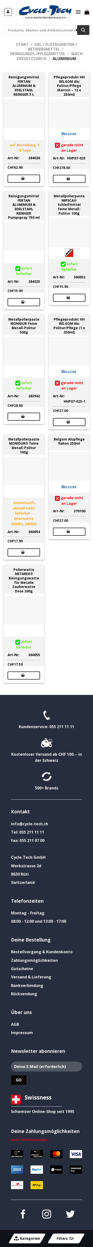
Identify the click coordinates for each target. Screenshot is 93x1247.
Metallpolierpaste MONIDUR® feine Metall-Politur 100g (23, 445)
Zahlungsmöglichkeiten (34, 960)
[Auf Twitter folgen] (70, 1215)
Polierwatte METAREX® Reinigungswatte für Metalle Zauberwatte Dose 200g (24, 580)
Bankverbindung (27, 985)
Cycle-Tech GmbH (28, 857)
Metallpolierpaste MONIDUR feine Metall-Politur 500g (23, 326)
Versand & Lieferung (31, 977)
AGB (15, 1024)
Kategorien (27, 1238)
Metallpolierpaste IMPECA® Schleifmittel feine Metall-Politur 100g (69, 204)
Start (22, 44)
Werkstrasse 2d (26, 866)
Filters (65, 1238)
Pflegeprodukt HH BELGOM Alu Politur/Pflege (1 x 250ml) (69, 326)
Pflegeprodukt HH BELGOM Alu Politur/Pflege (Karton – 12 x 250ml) (69, 85)
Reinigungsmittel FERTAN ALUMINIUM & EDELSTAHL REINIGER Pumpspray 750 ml (24, 207)
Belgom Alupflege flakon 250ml (69, 441)
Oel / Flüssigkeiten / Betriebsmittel (52, 47)
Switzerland (23, 882)
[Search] (83, 30)
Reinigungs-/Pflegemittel (37, 53)
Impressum (22, 1032)
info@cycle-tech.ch (29, 824)
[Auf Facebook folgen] (22, 1215)
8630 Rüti (20, 874)
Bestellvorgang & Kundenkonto (41, 951)
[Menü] (78, 12)
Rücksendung (24, 993)
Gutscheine (22, 968)
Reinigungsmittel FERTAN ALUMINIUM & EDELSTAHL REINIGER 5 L (24, 85)
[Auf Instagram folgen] (46, 1215)
